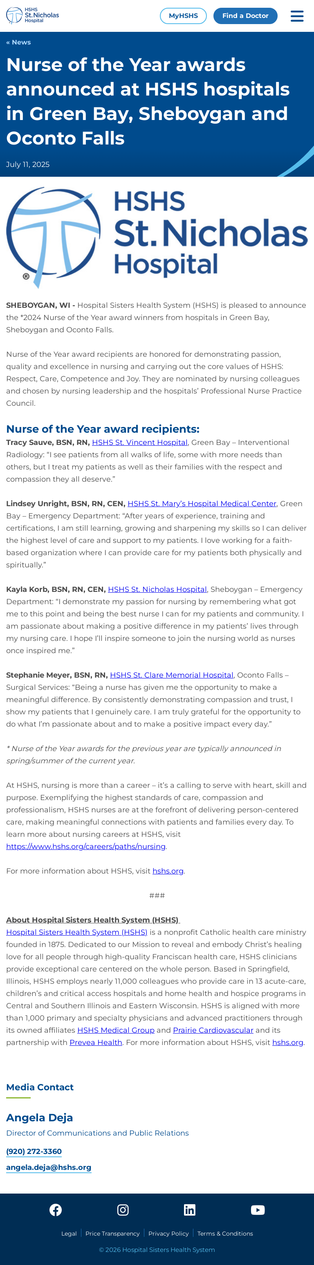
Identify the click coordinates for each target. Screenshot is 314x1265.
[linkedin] (189, 1211)
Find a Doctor (245, 16)
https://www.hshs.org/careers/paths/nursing (86, 846)
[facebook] (55, 1211)
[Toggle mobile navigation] (297, 16)
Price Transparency (112, 1233)
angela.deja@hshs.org (49, 1167)
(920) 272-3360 (34, 1151)
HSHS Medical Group (116, 1030)
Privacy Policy (168, 1233)
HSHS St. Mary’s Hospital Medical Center (202, 503)
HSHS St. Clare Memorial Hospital (171, 675)
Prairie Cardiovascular (213, 1030)
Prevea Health (96, 1042)
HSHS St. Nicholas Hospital (157, 589)
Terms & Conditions (225, 1233)
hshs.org (168, 871)
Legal (69, 1233)
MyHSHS (183, 16)
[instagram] (123, 1211)
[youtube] (258, 1211)
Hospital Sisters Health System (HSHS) (77, 932)
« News (18, 42)
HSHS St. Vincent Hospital (140, 442)
